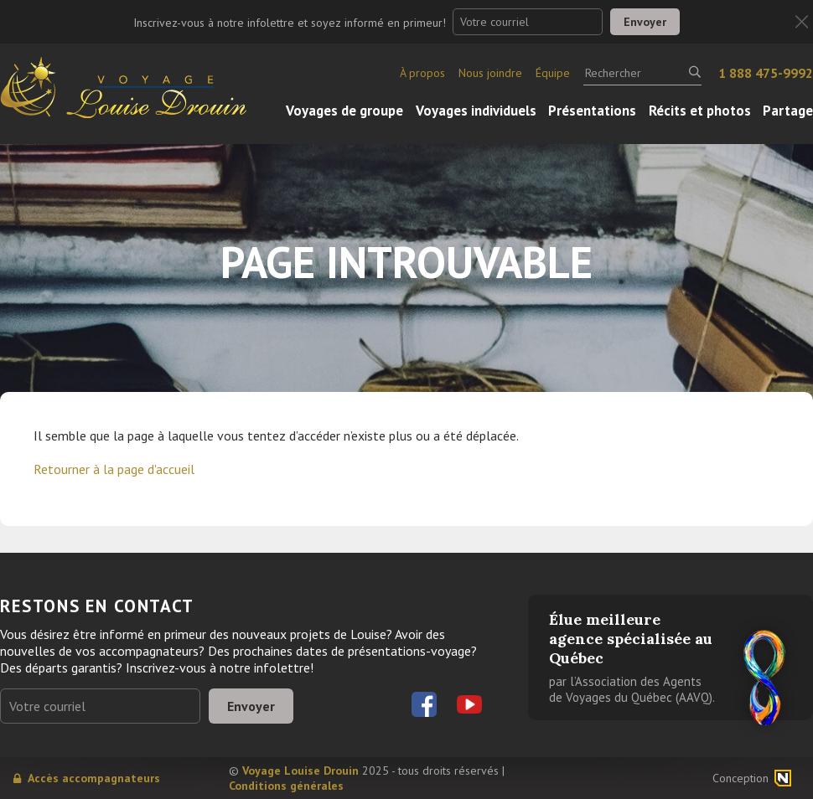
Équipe (553, 72)
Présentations (592, 110)
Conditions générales (286, 785)
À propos (422, 72)
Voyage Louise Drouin (300, 770)
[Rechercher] (642, 72)
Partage (788, 110)
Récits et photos (700, 110)
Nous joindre (490, 72)
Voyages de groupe (344, 110)
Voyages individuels (476, 110)
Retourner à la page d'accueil (114, 469)
